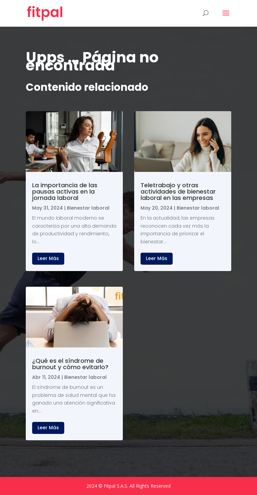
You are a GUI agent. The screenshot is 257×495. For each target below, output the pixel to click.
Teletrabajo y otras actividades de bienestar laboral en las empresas (178, 191)
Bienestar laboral (88, 208)
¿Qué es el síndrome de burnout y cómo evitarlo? (70, 363)
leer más (48, 258)
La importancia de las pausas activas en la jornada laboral (64, 191)
